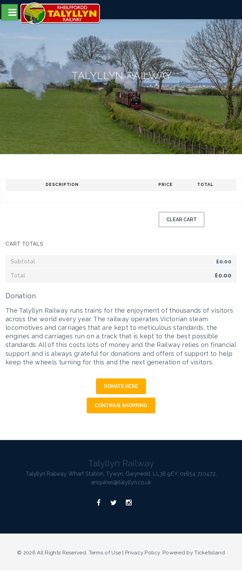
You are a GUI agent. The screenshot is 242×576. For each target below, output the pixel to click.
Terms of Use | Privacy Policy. (125, 553)
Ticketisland (209, 553)
